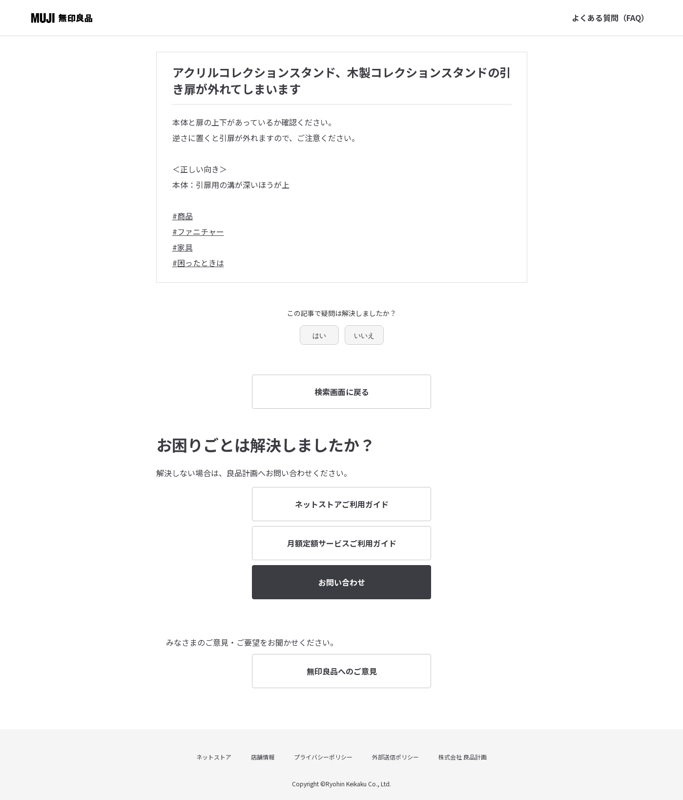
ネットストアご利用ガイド (342, 504)
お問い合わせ (341, 582)
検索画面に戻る (341, 392)
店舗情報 (262, 757)
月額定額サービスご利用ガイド (341, 543)
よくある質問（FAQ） (610, 17)
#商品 (182, 216)
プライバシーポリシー (323, 757)
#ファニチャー (198, 231)
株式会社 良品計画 (462, 757)
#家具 (182, 247)
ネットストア (213, 757)
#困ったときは (198, 263)
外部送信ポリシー (395, 757)
